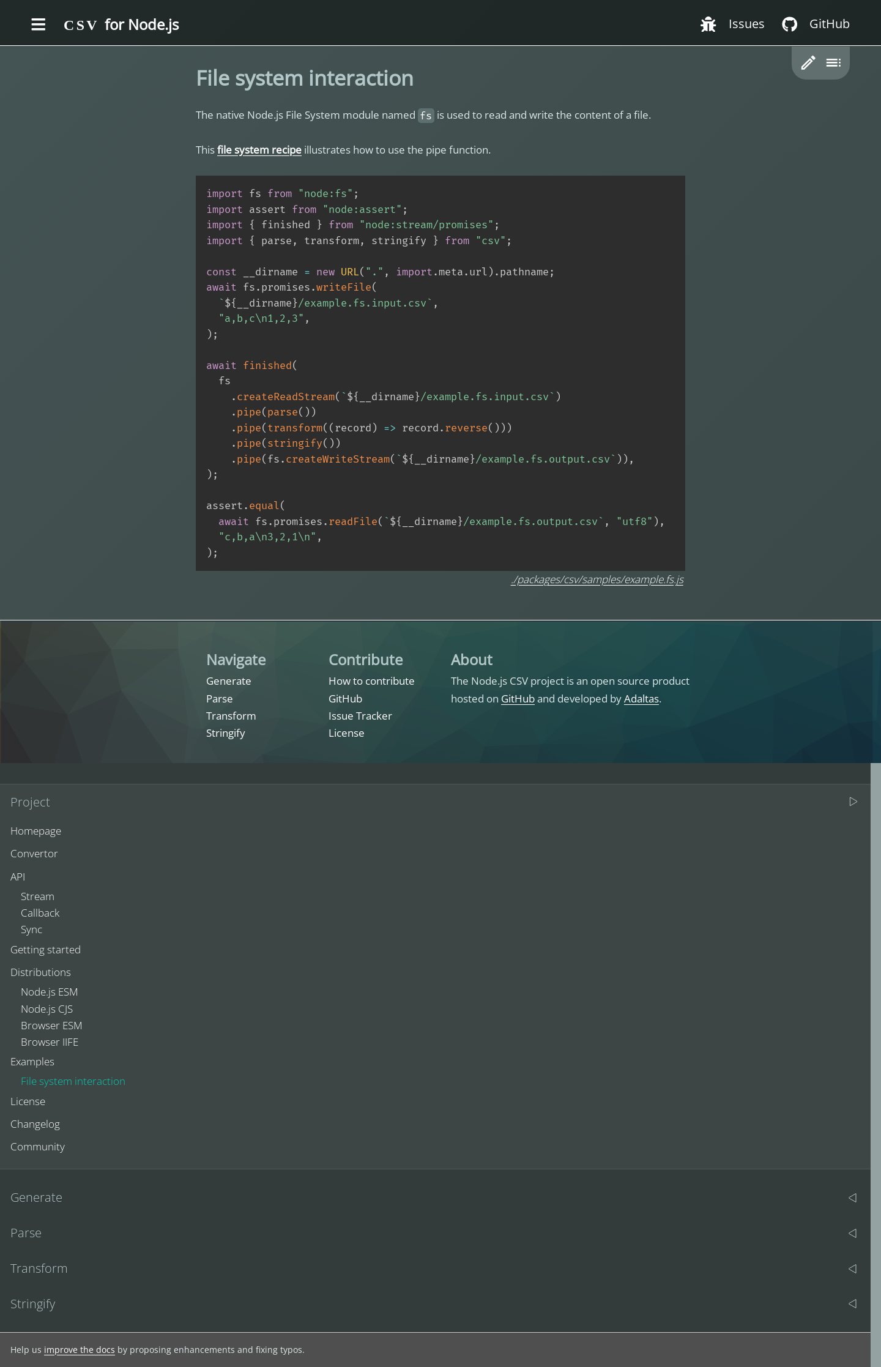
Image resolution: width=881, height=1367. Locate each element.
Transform (231, 716)
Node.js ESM (49, 992)
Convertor (34, 853)
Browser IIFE (49, 1042)
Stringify (225, 733)
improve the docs (79, 1349)
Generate (228, 681)
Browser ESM (52, 1025)
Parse (219, 698)
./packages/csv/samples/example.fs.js (597, 579)
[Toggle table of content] (833, 62)
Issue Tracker (360, 716)
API (17, 877)
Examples (32, 1061)
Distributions (40, 972)
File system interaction (73, 1081)
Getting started (45, 949)
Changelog (35, 1124)
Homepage (35, 831)
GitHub (345, 698)
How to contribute (372, 681)
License (347, 733)
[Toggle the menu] (38, 25)
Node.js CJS (47, 1009)
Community (37, 1146)
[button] (808, 62)
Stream (37, 896)
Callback (40, 913)
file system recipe (259, 150)
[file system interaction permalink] (190, 78)
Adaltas (641, 698)
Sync (31, 929)
